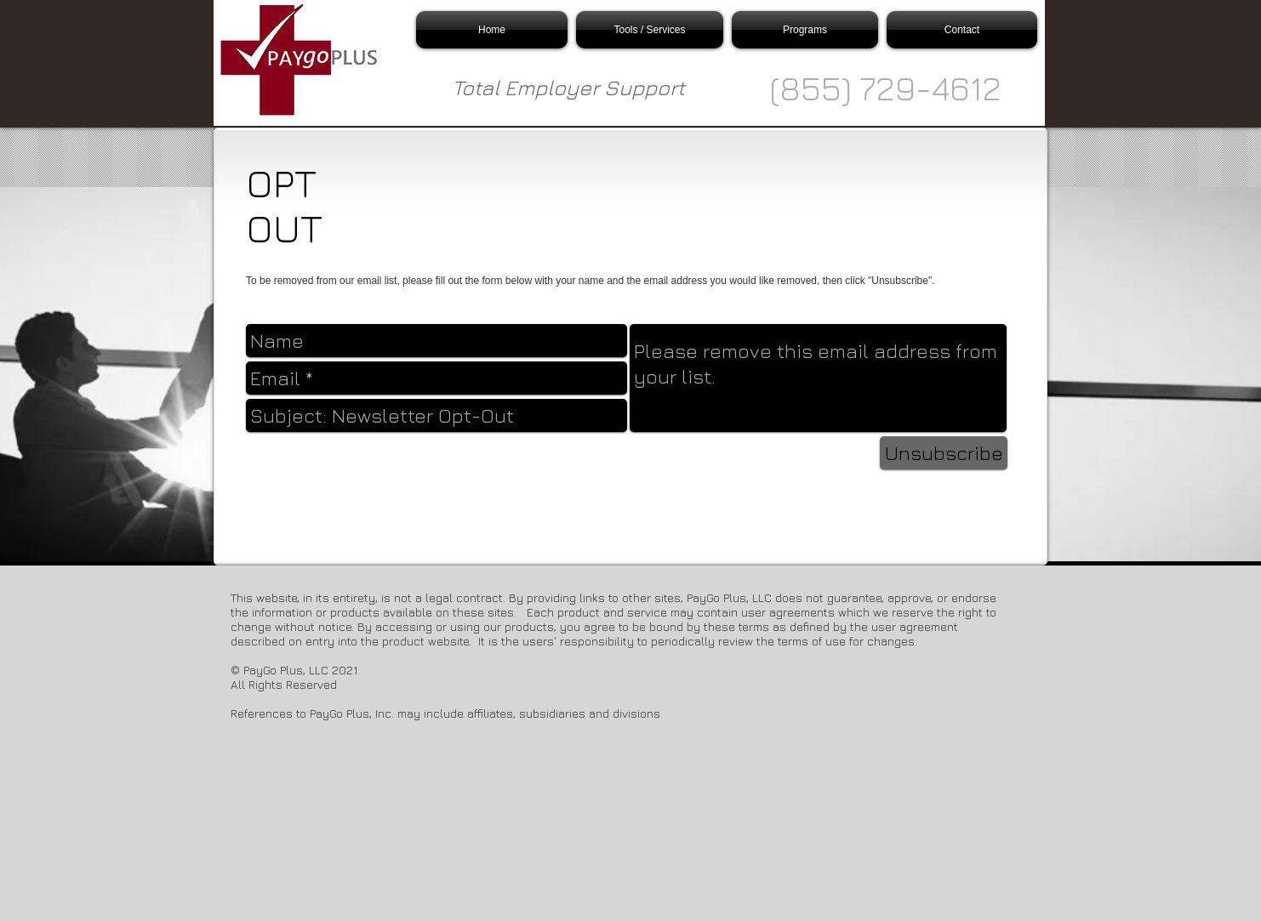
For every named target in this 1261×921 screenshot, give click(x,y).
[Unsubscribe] (943, 452)
